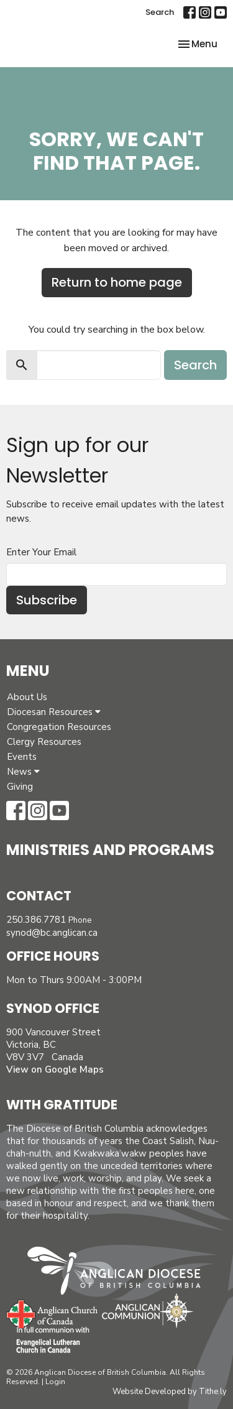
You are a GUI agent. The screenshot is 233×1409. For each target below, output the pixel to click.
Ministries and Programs (110, 849)
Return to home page (117, 282)
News (23, 771)
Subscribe (46, 600)
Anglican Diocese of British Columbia (120, 1273)
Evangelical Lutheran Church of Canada (48, 1340)
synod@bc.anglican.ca (52, 932)
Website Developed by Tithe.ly (169, 1392)
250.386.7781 (36, 919)
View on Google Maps (55, 1069)
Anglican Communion (147, 1310)
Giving (20, 786)
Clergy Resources (44, 742)
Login (55, 1382)
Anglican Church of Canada (52, 1312)
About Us (27, 697)
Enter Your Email (41, 552)
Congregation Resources (59, 727)
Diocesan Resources (54, 712)
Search (159, 12)
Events (22, 757)
